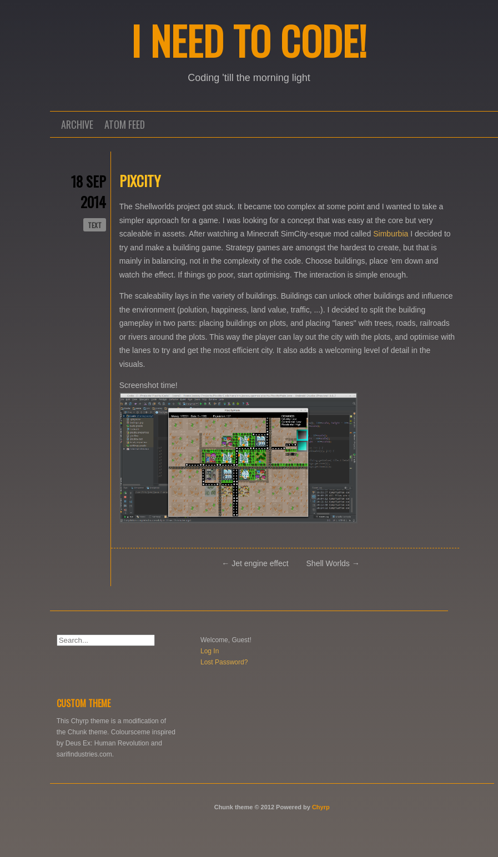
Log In (209, 651)
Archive (77, 124)
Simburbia (390, 233)
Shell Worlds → (333, 563)
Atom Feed (124, 124)
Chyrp (321, 807)
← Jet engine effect (255, 563)
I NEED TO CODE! (249, 40)
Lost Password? (224, 662)
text (95, 225)
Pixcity (139, 180)
